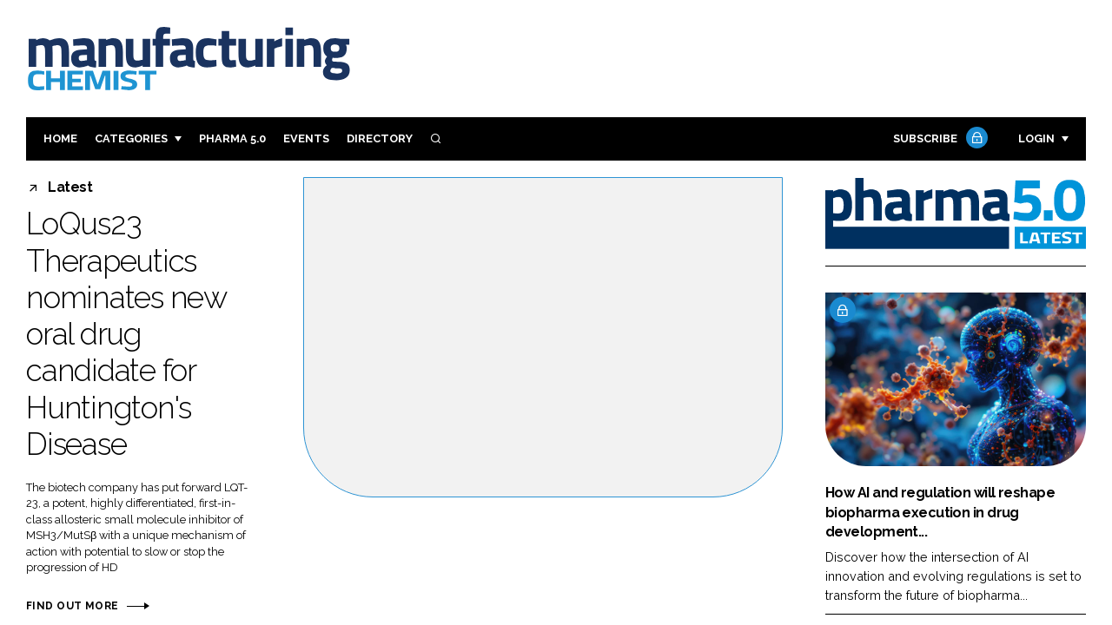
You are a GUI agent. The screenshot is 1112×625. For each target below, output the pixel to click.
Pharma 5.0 (232, 138)
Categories (131, 138)
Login (1036, 138)
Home (60, 138)
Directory (380, 138)
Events (306, 138)
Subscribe (938, 139)
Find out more (72, 606)
